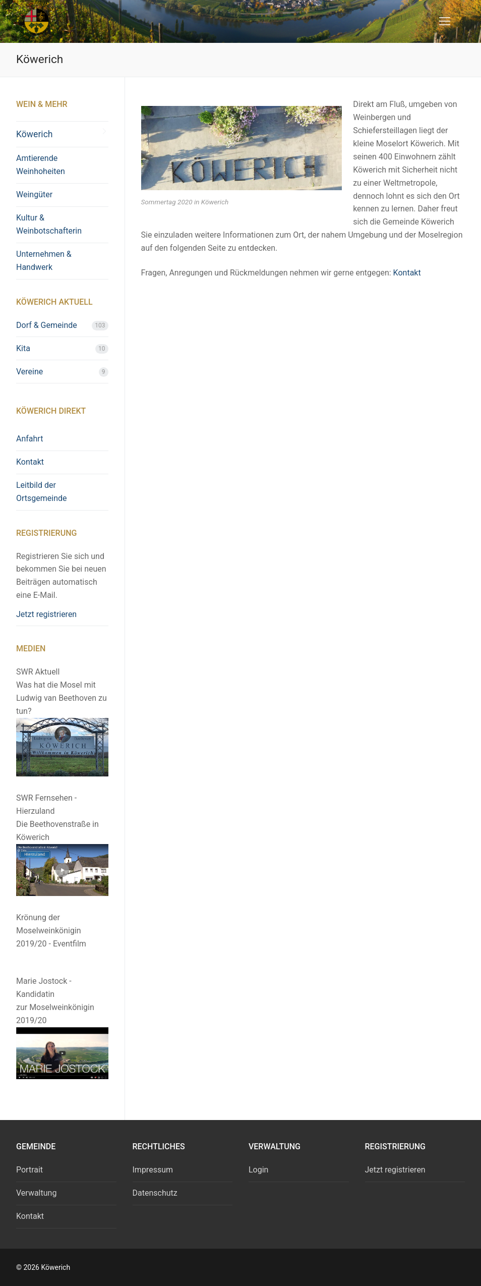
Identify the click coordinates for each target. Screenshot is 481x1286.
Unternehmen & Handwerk (44, 260)
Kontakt (407, 272)
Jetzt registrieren (46, 614)
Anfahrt (29, 438)
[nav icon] (445, 21)
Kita (23, 348)
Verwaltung (36, 1193)
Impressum (153, 1170)
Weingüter (34, 194)
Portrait (29, 1170)
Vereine (29, 371)
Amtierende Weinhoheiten (40, 164)
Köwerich (34, 134)
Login (258, 1170)
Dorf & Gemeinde (46, 325)
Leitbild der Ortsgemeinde (41, 491)
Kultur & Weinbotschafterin (49, 224)
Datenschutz (155, 1193)
